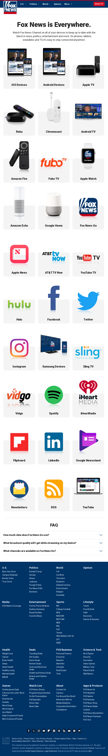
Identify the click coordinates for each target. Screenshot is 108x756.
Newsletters (69, 731)
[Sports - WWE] (58, 643)
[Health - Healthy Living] (8, 670)
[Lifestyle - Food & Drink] (88, 609)
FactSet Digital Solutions (34, 751)
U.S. (22, 4)
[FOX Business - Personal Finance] (63, 653)
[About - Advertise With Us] (64, 699)
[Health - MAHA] (5, 677)
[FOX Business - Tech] (58, 674)
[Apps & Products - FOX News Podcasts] (92, 716)
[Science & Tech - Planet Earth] (88, 670)
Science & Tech (92, 649)
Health (6, 649)
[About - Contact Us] (61, 689)
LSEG (90, 751)
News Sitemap (37, 741)
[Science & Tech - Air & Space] (88, 653)
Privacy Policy (29, 739)
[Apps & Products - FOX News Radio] (90, 706)
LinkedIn (54, 731)
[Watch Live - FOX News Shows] (37, 689)
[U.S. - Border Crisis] (8, 578)
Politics (33, 4)
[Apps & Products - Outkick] (86, 710)
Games (6, 685)
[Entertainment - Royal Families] (35, 612)
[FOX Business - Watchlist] (60, 664)
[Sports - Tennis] (59, 633)
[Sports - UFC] (58, 639)
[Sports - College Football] (63, 609)
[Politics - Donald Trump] (35, 571)
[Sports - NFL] (57, 606)
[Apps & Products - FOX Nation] (88, 696)
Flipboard (49, 731)
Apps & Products (93, 685)
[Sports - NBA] (58, 623)
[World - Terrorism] (60, 578)
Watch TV (99, 4)
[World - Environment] (62, 588)
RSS (64, 731)
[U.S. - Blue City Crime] (9, 571)
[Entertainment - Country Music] (35, 616)
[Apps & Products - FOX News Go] (89, 689)
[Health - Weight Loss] (7, 653)
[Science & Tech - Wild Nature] (88, 674)
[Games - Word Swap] (7, 705)
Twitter (34, 731)
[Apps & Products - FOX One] (87, 720)
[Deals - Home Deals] (34, 660)
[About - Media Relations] (63, 703)
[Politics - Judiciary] (33, 582)
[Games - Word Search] (8, 709)
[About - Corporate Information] (66, 706)
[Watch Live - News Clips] (34, 706)
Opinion (57, 4)
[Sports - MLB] (58, 612)
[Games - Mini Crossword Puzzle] (12, 719)
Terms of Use (17, 739)
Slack (59, 731)
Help (74, 739)
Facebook (29, 731)
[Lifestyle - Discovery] (87, 616)
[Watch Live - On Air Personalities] (38, 696)
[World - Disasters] (60, 582)
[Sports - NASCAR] (60, 616)
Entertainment (37, 602)
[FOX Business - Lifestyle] (60, 667)
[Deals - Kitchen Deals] (35, 664)
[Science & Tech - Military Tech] (88, 667)
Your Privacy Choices (44, 739)
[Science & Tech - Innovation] (88, 660)
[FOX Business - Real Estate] (61, 670)
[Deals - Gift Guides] (34, 657)
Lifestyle (88, 602)
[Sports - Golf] (58, 629)
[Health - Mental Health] (8, 674)
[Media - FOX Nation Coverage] (11, 606)
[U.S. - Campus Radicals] (10, 575)
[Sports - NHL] (58, 626)
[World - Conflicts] (60, 575)
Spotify (74, 731)
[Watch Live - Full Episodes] (35, 699)
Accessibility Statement (21, 741)
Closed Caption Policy (62, 739)
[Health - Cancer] (5, 657)
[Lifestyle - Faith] (85, 612)
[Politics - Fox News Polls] (35, 588)
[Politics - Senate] (32, 575)
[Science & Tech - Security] (87, 657)
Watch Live (35, 685)
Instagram (39, 731)
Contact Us (81, 739)
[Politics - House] (32, 578)
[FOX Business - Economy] (60, 657)
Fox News (10, 7)
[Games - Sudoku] (5, 702)
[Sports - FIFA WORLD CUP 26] (65, 636)
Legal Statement (50, 751)
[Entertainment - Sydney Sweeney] (37, 609)
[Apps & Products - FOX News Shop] (90, 703)
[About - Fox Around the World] (65, 696)
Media (6, 602)
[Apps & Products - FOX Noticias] (88, 699)
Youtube (44, 731)
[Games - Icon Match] (7, 712)
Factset (91, 748)
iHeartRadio (79, 731)
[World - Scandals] (60, 595)
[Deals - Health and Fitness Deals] (40, 673)
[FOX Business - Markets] (60, 660)
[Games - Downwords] (7, 699)
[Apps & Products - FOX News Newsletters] (93, 713)
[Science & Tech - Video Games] (89, 664)
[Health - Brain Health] (7, 660)
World (46, 4)
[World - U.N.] (58, 571)
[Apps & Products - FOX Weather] (89, 693)
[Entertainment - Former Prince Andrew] (39, 606)
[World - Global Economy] (63, 585)
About (59, 685)
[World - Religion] (59, 592)
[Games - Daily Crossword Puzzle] (12, 715)
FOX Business (64, 649)
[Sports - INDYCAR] (60, 619)
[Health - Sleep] (4, 664)
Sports (60, 602)
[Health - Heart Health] (7, 667)
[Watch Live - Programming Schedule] (39, 693)
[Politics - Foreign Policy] (35, 585)
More (66, 4)
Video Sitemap (50, 741)
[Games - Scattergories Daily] (10, 689)
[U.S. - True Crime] (7, 582)
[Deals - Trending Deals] (35, 653)
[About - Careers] (59, 693)
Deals (32, 649)
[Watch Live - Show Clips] (34, 703)
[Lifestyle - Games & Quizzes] (91, 619)
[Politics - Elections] (33, 592)
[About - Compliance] (61, 710)
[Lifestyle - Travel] (86, 606)
